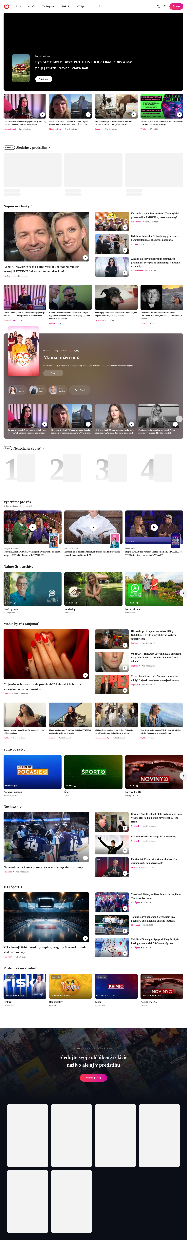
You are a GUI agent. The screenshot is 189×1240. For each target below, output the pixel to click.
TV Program (48, 6)
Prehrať (93, 1078)
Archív (31, 6)
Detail (53, 373)
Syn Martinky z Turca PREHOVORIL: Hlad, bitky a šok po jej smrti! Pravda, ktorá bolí (83, 65)
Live (18, 6)
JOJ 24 (65, 6)
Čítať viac (44, 79)
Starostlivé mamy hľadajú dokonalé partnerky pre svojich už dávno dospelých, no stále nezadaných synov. (88, 365)
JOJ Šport (81, 6)
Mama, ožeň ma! (61, 357)
